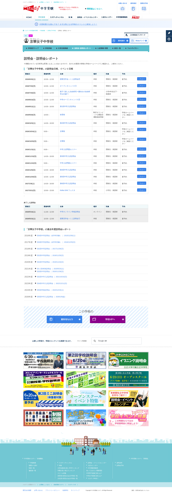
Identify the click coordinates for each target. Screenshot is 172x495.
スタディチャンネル (65, 463)
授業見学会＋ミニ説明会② (70, 79)
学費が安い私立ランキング (66, 470)
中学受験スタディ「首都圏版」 (34, 458)
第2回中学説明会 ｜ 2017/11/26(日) (50, 249)
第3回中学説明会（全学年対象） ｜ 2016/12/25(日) (56, 242)
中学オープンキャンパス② (70, 100)
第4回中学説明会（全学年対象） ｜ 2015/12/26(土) (56, 235)
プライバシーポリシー (52, 490)
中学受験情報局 (93, 468)
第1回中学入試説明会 (68, 106)
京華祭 (62, 131)
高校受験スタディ (59, 2)
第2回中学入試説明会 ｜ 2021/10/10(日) (52, 277)
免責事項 (65, 490)
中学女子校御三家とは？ (94, 476)
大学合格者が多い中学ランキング (68, 468)
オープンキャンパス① (68, 86)
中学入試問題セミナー (68, 149)
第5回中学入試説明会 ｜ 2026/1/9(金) (51, 297)
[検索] (116, 341)
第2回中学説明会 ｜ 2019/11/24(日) (50, 262)
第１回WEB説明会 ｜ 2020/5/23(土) (50, 269)
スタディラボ (72, 484)
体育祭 (62, 115)
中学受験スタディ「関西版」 (140, 458)
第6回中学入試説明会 (68, 183)
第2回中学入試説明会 (68, 123)
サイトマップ (75, 490)
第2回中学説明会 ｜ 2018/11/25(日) (50, 255)
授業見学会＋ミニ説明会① (70, 218)
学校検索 (42, 30)
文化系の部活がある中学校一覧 (68, 478)
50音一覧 (32, 468)
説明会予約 (120, 465)
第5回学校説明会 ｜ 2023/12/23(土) (50, 290)
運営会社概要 (27, 490)
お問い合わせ (38, 490)
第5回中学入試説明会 (68, 177)
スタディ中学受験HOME (31, 30)
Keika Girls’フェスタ (67, 190)
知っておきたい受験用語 (94, 470)
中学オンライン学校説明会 (70, 212)
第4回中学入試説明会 (68, 170)
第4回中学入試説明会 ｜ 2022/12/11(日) (52, 283)
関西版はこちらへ (94, 9)
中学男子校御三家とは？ (94, 473)
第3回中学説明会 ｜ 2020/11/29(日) (50, 271)
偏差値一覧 (32, 470)
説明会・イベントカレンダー (97, 463)
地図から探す (33, 465)
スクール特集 (62, 473)
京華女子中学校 (51, 30)
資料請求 (119, 463)
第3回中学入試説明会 (68, 156)
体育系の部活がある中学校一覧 (68, 476)
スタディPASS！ (93, 478)
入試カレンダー (93, 465)
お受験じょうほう (44, 2)
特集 (60, 465)
